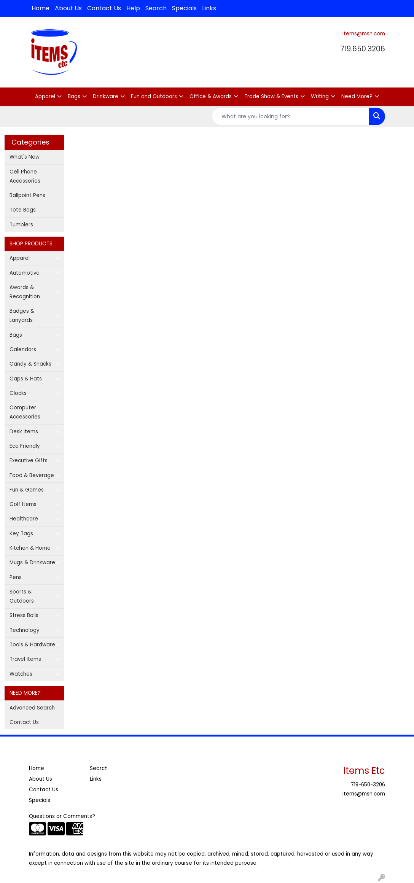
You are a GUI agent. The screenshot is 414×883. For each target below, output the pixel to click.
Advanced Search (32, 707)
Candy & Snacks (30, 364)
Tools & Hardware (32, 644)
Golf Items (23, 504)
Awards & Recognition (25, 292)
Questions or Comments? (62, 816)
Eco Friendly (25, 446)
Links (209, 8)
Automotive (25, 273)
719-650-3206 (368, 784)
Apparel (45, 96)
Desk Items (24, 431)
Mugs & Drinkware (32, 562)
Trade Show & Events (271, 96)
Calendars (23, 349)
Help (133, 8)
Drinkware (105, 96)
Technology (25, 630)
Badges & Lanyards (22, 315)
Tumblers (21, 224)
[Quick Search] (290, 116)
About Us (68, 8)
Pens (16, 577)
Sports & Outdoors (22, 596)
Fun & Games (27, 489)
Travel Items (25, 659)
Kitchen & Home (30, 548)
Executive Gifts (29, 460)
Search (156, 8)
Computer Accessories (25, 412)
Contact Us (104, 8)
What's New (25, 157)
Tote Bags (23, 209)
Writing (320, 96)
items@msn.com (363, 33)
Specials (184, 8)
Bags (74, 96)
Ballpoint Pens (27, 195)
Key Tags (21, 533)
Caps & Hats (26, 378)
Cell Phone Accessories (25, 176)
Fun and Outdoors (154, 96)
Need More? (357, 96)
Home (40, 8)
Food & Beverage (32, 475)
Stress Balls (24, 615)
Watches (21, 674)
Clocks (18, 393)
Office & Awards (210, 96)
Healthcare (24, 518)
